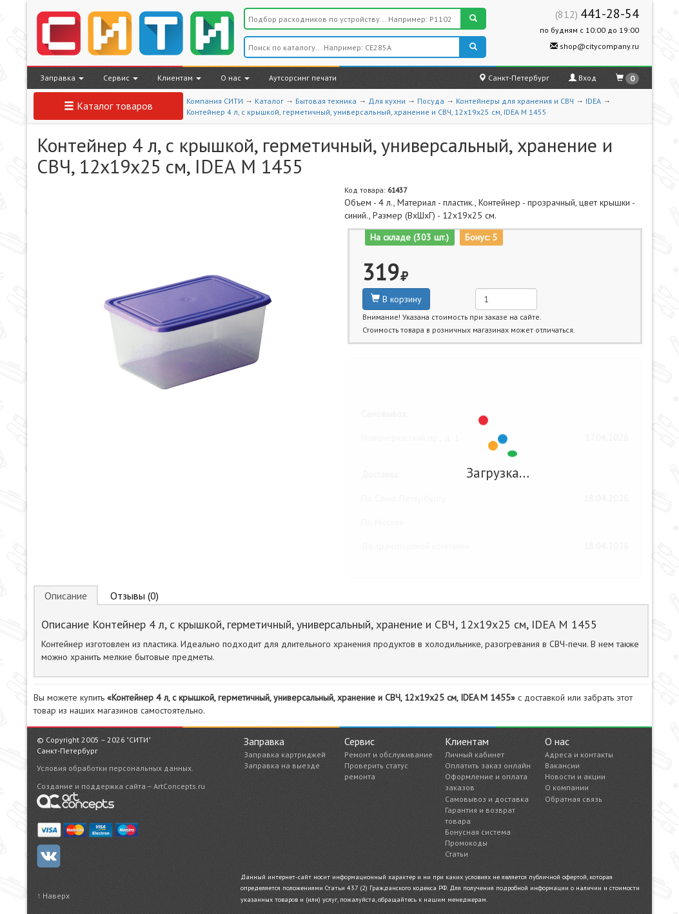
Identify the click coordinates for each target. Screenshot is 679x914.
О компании (567, 787)
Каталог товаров (108, 105)
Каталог (269, 101)
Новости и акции (575, 776)
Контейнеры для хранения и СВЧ (515, 101)
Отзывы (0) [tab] (134, 595)
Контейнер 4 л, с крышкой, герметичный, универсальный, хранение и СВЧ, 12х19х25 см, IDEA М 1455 (366, 112)
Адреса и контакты (579, 754)
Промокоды (466, 843)
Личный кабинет (474, 754)
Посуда (430, 101)
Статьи (456, 854)
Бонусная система (478, 832)
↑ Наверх (53, 895)
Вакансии (562, 765)
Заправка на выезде (282, 765)
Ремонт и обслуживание (388, 754)
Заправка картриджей (285, 754)
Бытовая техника (326, 101)
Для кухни (387, 101)
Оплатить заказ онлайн (488, 765)
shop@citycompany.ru (594, 46)
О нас (235, 78)
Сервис (120, 78)
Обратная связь (573, 799)
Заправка (62, 78)
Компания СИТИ (214, 101)
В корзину (396, 299)
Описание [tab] (65, 595)
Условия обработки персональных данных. (115, 768)
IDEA (593, 101)
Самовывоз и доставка (487, 799)
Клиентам (179, 78)
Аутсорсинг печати (303, 78)
